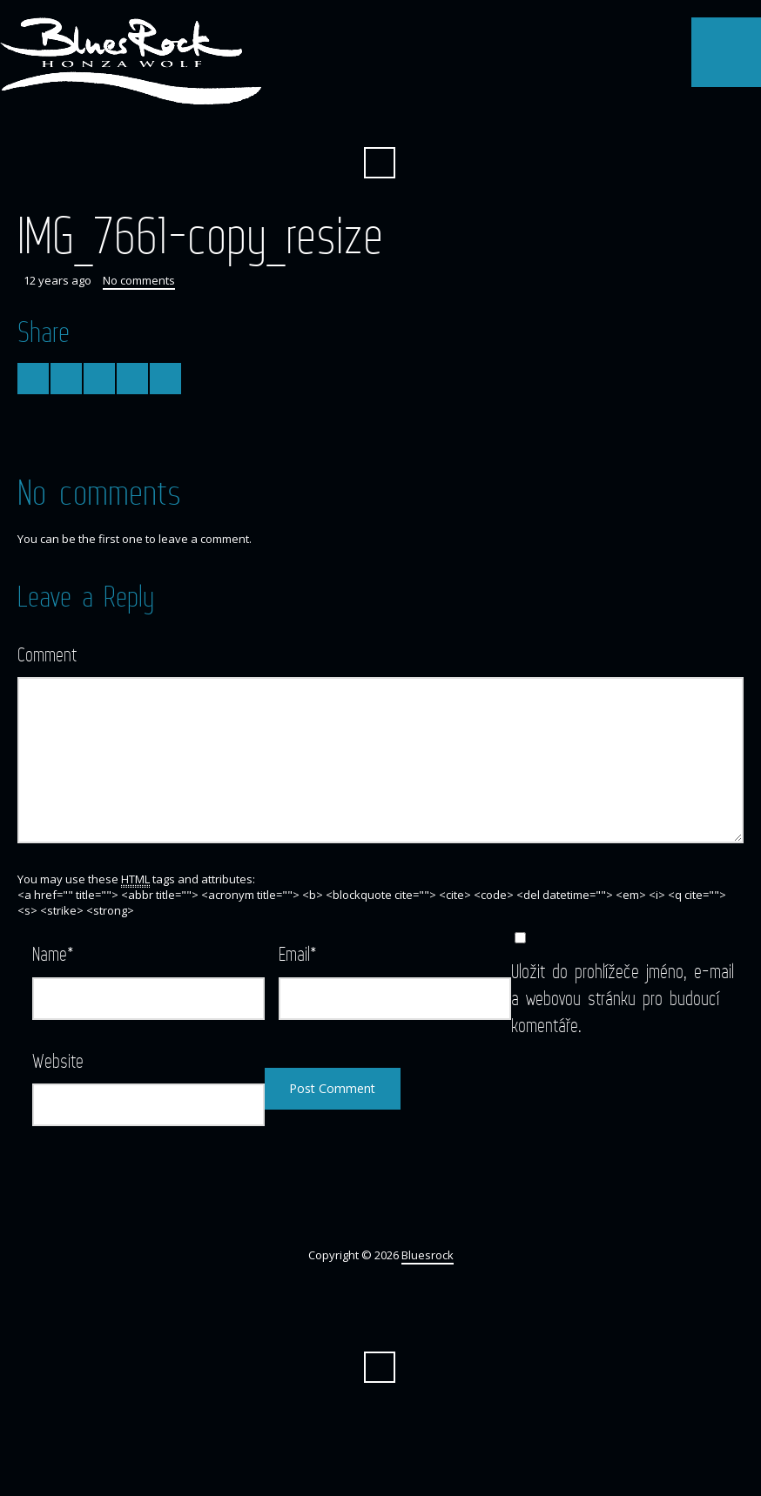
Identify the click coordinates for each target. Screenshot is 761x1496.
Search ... (379, 162)
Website (58, 1060)
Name (53, 953)
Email (298, 953)
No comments (139, 280)
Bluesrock (427, 1255)
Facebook (379, 120)
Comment (47, 654)
